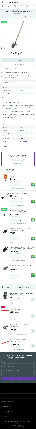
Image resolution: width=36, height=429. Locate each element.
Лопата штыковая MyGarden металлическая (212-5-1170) (18, 211)
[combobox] (5, 366)
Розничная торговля (18, 406)
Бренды (18, 386)
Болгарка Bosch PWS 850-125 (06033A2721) (19, 325)
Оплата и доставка (18, 391)
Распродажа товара (18, 411)
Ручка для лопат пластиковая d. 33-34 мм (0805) (22, 175)
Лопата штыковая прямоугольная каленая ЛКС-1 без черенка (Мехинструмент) (22, 247)
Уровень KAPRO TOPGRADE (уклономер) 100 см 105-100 (22, 340)
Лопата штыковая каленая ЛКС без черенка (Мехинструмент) (20, 229)
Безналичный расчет (18, 401)
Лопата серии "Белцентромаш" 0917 (20, 193)
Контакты (18, 416)
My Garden (23, 141)
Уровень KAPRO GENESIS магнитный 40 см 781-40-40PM (21, 308)
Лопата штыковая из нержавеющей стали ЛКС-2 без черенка (22, 266)
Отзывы (18, 396)
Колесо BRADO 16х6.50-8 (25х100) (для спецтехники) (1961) (21, 293)
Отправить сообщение (18, 378)
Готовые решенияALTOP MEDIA (18, 426)
